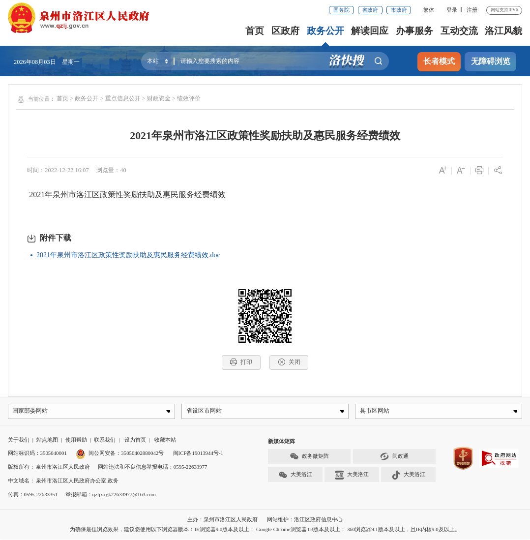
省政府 (370, 10)
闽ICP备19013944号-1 (198, 454)
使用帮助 (76, 441)
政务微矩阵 (309, 457)
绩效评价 (189, 98)
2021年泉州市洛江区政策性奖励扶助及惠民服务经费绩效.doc (128, 255)
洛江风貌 (503, 31)
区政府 (286, 31)
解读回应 (370, 31)
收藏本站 (165, 441)
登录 (451, 10)
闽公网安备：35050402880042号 (120, 454)
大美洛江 (295, 476)
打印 (241, 362)
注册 (472, 10)
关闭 (289, 362)
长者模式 (439, 61)
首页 (255, 31)
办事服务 (415, 31)
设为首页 (135, 441)
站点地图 (47, 441)
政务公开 (326, 31)
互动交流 (459, 31)
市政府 (399, 10)
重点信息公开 (123, 98)
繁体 (428, 10)
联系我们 (105, 441)
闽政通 (394, 457)
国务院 (341, 10)
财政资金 (159, 98)
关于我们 (18, 441)
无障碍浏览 (490, 61)
